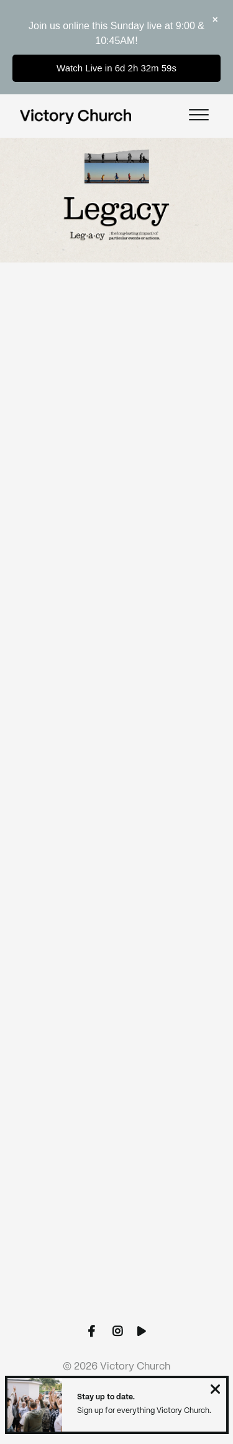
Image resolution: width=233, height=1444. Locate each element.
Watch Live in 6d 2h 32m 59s (116, 68)
